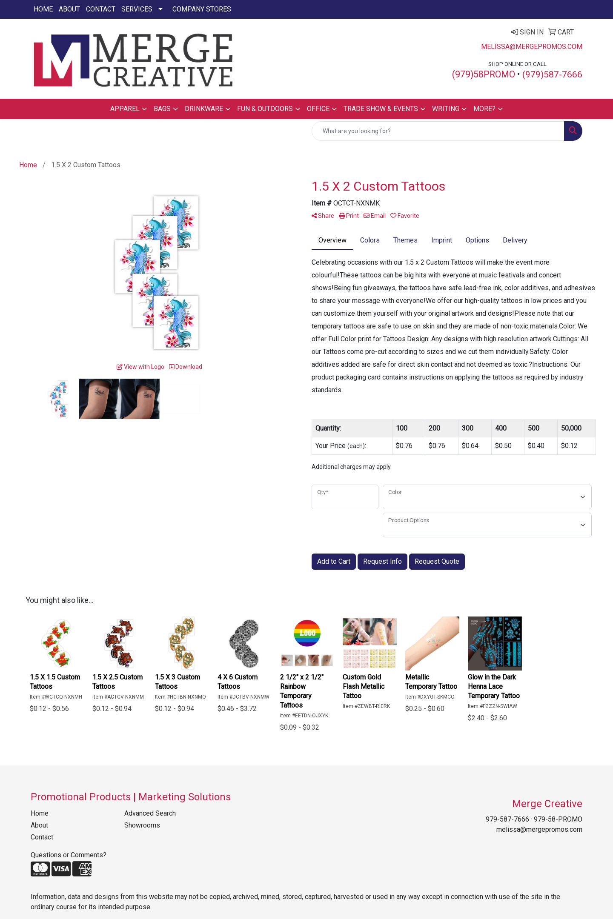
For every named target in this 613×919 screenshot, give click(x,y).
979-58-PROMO (558, 819)
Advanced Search (150, 813)
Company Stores (201, 9)
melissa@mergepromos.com (531, 47)
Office (318, 109)
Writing (445, 109)
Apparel (125, 109)
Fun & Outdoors (265, 109)
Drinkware (204, 109)
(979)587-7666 (552, 74)
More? (484, 109)
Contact (100, 9)
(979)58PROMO (483, 74)
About (69, 9)
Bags (162, 109)
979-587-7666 (507, 819)
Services (136, 9)
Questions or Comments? (68, 855)
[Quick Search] (438, 131)
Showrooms (142, 825)
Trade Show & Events (381, 109)
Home (43, 9)
